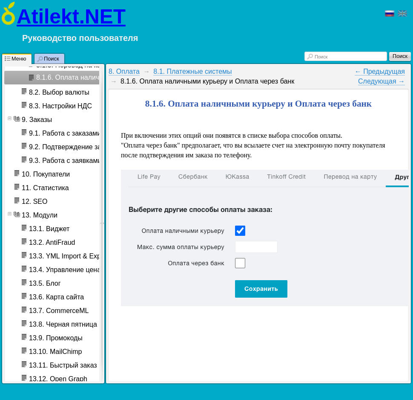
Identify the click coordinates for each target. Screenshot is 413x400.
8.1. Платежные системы (192, 71)
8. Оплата (124, 71)
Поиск (321, 56)
